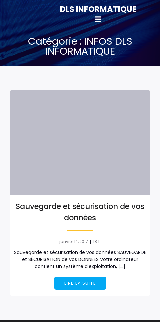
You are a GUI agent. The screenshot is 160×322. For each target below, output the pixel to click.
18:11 (97, 241)
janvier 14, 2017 (73, 241)
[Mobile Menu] (98, 19)
